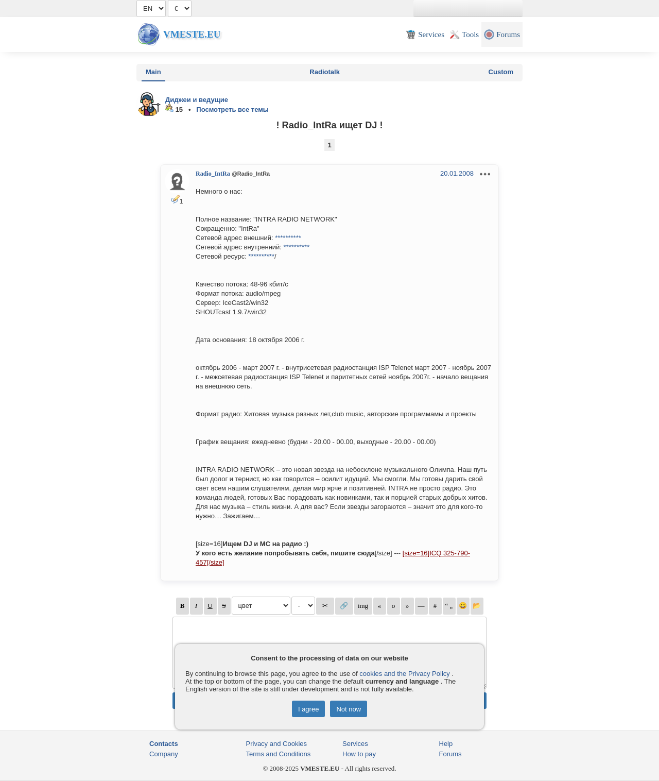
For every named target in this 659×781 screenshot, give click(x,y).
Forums (450, 754)
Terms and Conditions (278, 754)
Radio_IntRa (213, 173)
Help (446, 744)
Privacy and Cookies (276, 744)
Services (355, 744)
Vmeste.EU (191, 34)
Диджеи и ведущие (196, 100)
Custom (501, 72)
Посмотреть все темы (232, 109)
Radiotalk (324, 72)
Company (163, 754)
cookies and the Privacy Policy (404, 673)
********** (288, 238)
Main (153, 72)
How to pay (359, 754)
